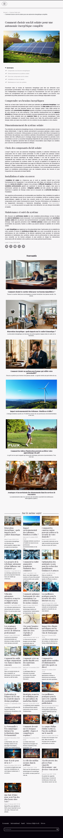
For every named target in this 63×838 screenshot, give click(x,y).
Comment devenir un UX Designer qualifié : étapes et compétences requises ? (30, 730)
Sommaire (10, 68)
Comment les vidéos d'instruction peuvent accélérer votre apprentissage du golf (31, 452)
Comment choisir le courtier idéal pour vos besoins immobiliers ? (31, 292)
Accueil (5, 12)
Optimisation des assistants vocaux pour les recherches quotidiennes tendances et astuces (50, 566)
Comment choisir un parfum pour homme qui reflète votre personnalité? (31, 372)
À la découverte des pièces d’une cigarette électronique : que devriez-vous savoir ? (50, 766)
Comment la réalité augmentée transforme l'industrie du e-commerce (31, 566)
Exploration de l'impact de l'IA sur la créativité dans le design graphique (12, 697)
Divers (43, 823)
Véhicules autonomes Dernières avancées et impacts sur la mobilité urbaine (12, 598)
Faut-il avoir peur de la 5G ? (11, 761)
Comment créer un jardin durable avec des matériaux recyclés (31, 661)
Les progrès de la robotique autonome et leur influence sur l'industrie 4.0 (12, 565)
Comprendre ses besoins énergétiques (19, 70)
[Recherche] (31, 829)
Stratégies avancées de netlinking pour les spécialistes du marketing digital (31, 697)
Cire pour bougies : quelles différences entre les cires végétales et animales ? (31, 630)
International (15, 823)
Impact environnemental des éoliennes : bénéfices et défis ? (31, 411)
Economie (5, 823)
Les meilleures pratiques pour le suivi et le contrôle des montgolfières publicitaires (49, 698)
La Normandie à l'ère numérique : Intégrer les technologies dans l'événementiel (11, 730)
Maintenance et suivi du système (17, 82)
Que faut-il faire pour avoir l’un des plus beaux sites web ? (12, 798)
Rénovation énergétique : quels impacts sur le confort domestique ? (31, 331)
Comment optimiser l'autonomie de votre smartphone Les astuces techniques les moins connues (31, 598)
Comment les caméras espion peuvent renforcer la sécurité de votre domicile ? (50, 532)
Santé (23, 823)
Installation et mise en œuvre (16, 79)
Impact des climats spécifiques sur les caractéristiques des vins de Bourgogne (50, 629)
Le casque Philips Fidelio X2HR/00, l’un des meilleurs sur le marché (49, 729)
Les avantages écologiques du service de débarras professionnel (12, 629)
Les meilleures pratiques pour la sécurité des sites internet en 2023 (49, 597)
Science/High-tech (14, 12)
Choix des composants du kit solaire (18, 76)
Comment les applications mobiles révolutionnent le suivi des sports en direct (50, 662)
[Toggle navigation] (4, 4)
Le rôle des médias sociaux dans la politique (30, 762)
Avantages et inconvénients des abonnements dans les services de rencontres (31, 493)
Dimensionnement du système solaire (18, 73)
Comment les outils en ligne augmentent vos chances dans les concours (12, 661)
